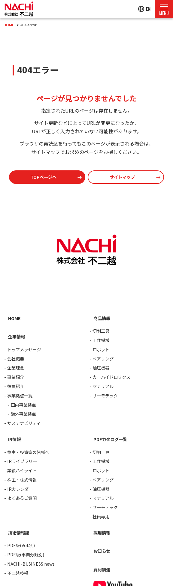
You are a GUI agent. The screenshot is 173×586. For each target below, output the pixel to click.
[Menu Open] (164, 9)
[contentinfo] (86, 403)
